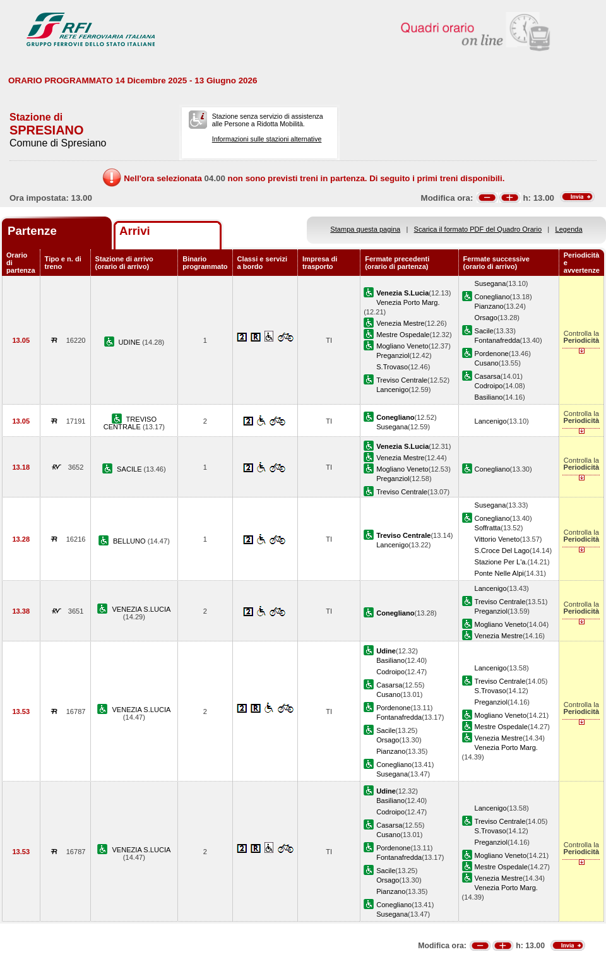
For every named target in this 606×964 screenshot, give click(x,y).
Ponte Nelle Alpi (499, 573)
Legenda (569, 229)
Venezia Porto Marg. (407, 302)
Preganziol (392, 355)
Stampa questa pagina (365, 229)
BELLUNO (130, 541)
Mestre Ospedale (402, 334)
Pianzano (489, 306)
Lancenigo (392, 389)
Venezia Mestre (400, 323)
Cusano (487, 363)
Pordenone (492, 353)
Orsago (486, 317)
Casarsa (488, 376)
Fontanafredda (497, 340)
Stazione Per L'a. (501, 562)
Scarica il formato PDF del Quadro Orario (478, 229)
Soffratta (488, 528)
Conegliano (492, 297)
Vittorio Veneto (497, 539)
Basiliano (489, 397)
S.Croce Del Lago (502, 550)
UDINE (131, 342)
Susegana (490, 283)
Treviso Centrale (401, 380)
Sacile (484, 331)
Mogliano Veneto (402, 346)
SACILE (130, 469)
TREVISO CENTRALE (130, 423)
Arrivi (134, 230)
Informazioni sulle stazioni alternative (267, 139)
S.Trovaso (392, 367)
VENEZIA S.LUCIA (141, 609)
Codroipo (489, 386)
